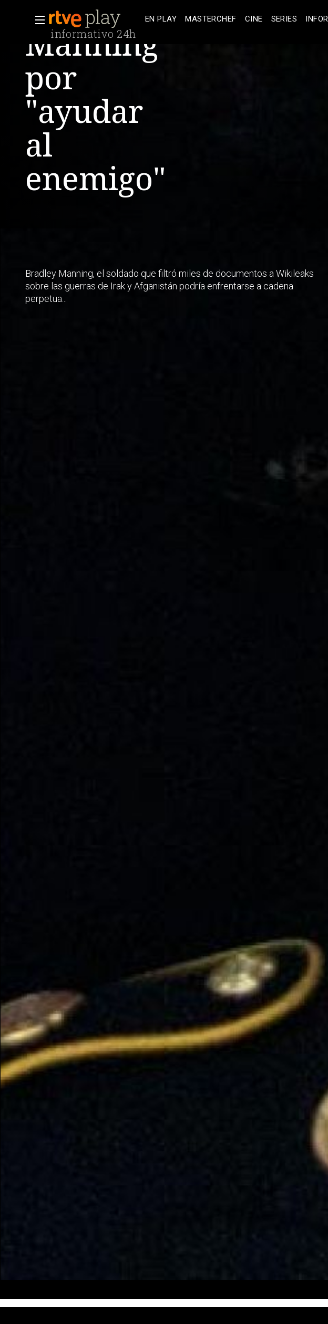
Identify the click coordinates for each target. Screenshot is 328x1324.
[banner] (94, 18)
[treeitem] (161, 19)
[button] (36, 20)
